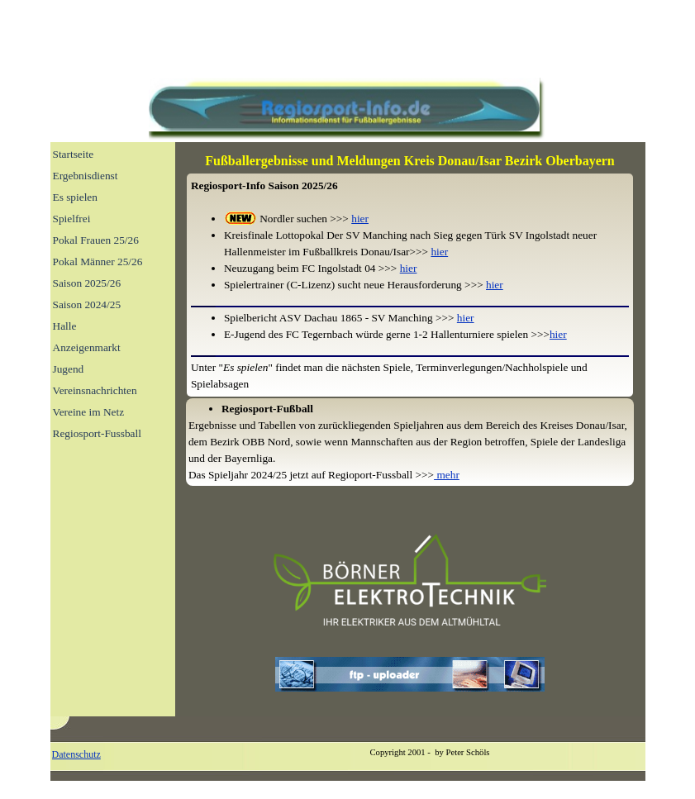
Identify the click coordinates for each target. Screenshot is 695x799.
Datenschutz (76, 754)
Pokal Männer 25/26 (98, 261)
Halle (65, 326)
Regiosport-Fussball (97, 433)
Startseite (73, 154)
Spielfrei (72, 218)
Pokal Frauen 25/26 (96, 240)
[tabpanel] (410, 161)
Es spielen (75, 197)
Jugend (68, 369)
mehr (446, 474)
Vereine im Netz (89, 412)
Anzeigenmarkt (87, 347)
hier (360, 218)
